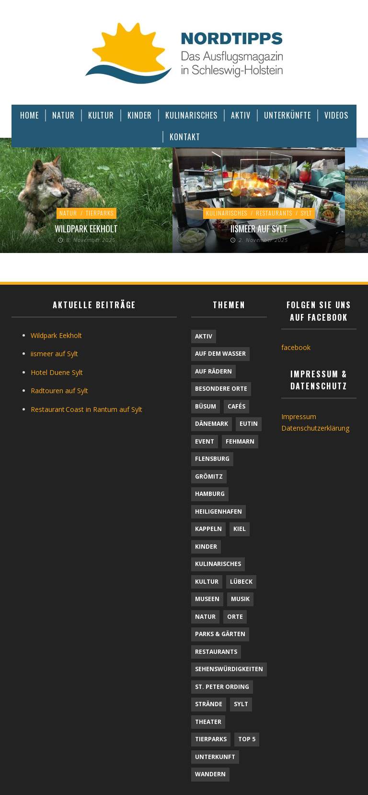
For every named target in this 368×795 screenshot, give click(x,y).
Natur (68, 213)
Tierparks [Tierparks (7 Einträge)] (211, 739)
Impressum (298, 416)
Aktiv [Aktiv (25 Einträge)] (203, 336)
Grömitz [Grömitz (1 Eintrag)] (209, 476)
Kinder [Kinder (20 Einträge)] (206, 546)
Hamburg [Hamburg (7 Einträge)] (210, 494)
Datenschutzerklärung (315, 428)
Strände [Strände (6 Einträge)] (208, 704)
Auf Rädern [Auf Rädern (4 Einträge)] (213, 371)
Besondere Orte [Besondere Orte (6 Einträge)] (221, 389)
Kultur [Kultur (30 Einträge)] (206, 582)
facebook (295, 347)
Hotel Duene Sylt (57, 372)
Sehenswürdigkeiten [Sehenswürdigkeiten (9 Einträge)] (229, 669)
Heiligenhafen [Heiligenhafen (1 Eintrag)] (218, 511)
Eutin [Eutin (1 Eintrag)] (249, 424)
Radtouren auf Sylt (59, 390)
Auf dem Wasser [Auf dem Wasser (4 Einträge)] (220, 353)
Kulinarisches (226, 213)
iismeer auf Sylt (259, 228)
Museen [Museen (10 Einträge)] (207, 599)
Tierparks (100, 213)
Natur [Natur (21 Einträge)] (205, 617)
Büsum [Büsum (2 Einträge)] (205, 406)
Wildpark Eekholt (86, 228)
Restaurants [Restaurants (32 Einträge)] (216, 652)
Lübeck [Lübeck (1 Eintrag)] (241, 582)
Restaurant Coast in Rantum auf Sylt (86, 409)
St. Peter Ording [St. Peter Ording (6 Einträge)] (222, 687)
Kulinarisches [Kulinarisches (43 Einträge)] (218, 564)
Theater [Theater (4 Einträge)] (208, 722)
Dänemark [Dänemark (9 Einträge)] (211, 424)
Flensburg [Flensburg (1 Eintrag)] (212, 459)
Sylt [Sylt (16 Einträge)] (241, 704)
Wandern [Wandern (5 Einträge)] (210, 774)
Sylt (306, 213)
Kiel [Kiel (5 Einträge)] (239, 529)
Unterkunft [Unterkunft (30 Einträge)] (215, 757)
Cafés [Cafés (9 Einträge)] (236, 406)
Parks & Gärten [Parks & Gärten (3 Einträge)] (220, 634)
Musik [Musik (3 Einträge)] (240, 599)
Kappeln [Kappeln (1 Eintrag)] (208, 529)
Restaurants (274, 213)
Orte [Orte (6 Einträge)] (235, 617)
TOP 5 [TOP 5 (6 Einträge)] (246, 739)
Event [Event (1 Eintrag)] (204, 441)
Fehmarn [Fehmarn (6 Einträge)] (240, 441)
